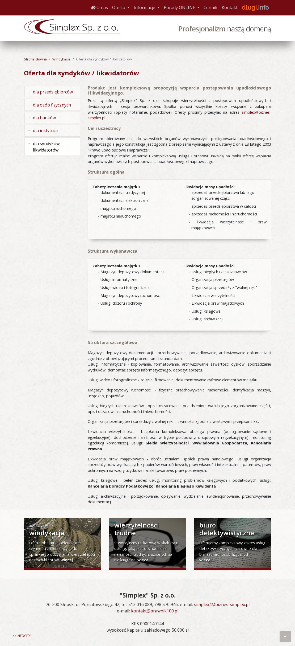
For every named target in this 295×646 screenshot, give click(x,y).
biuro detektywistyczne (226, 529)
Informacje (148, 7)
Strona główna (35, 59)
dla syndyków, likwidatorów (47, 147)
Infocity (24, 635)
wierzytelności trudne (136, 529)
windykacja (46, 532)
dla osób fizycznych (52, 105)
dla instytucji (45, 130)
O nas (99, 7)
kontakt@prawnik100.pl (154, 611)
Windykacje (61, 59)
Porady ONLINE (182, 7)
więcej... (68, 559)
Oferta (122, 7)
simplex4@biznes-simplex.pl (222, 604)
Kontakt (230, 7)
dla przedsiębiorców (53, 92)
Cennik (210, 7)
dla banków (44, 118)
